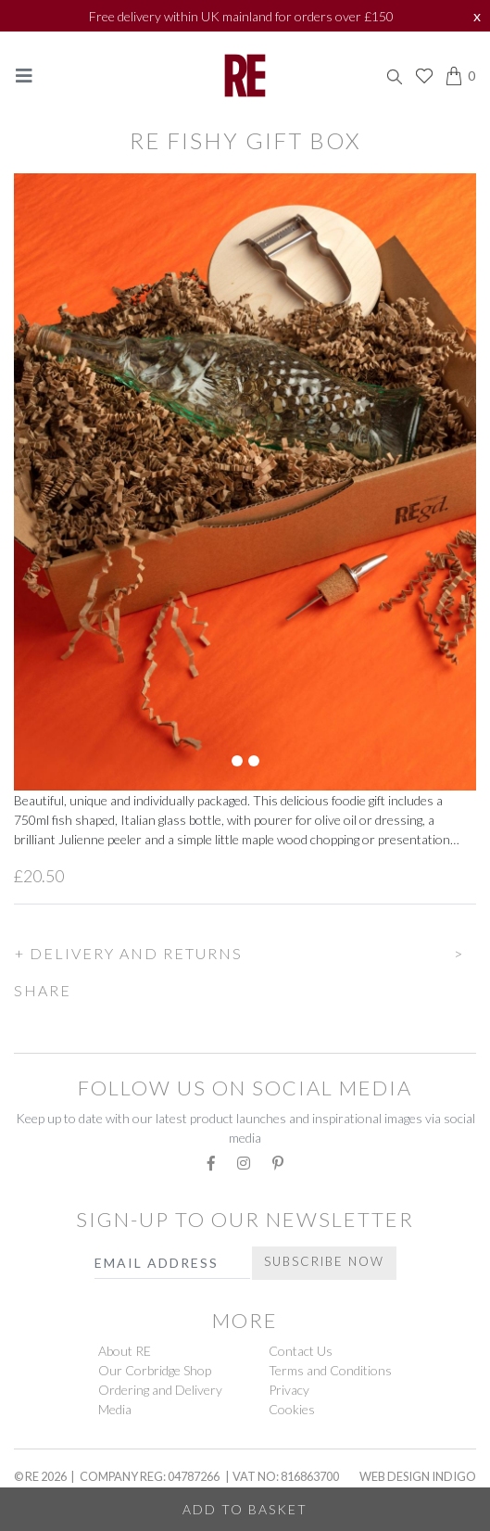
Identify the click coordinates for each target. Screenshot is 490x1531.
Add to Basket (245, 1509)
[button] (245, 951)
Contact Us (301, 1351)
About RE (124, 1351)
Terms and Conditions (330, 1370)
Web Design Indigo (417, 1476)
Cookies (292, 1409)
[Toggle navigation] (24, 75)
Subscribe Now (324, 1261)
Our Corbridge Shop (154, 1370)
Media (115, 1409)
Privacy (289, 1390)
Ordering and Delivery (160, 1390)
